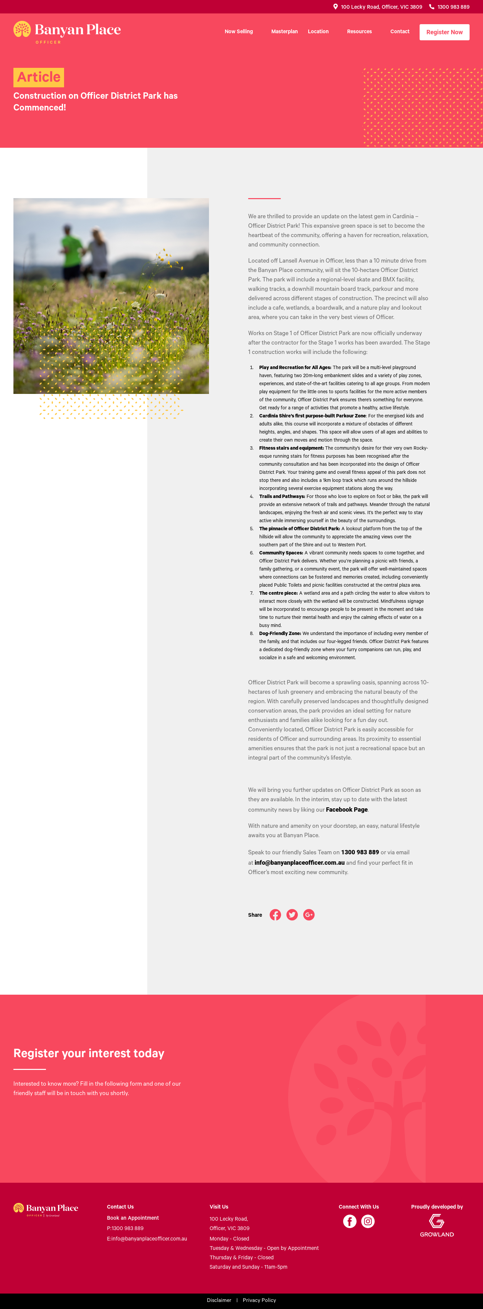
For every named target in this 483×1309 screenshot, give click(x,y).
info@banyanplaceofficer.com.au (147, 1239)
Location (318, 32)
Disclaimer (219, 1301)
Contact (400, 32)
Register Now (444, 32)
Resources (359, 32)
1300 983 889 (125, 1229)
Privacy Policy (259, 1301)
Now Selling (239, 32)
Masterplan (284, 32)
